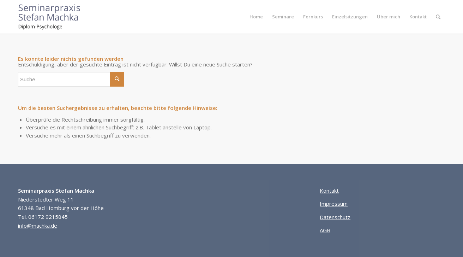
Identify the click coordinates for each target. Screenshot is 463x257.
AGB (325, 230)
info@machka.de (37, 225)
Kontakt (329, 190)
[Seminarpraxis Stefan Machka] (54, 17)
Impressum (334, 203)
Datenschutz (335, 217)
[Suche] (438, 17)
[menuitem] (256, 17)
